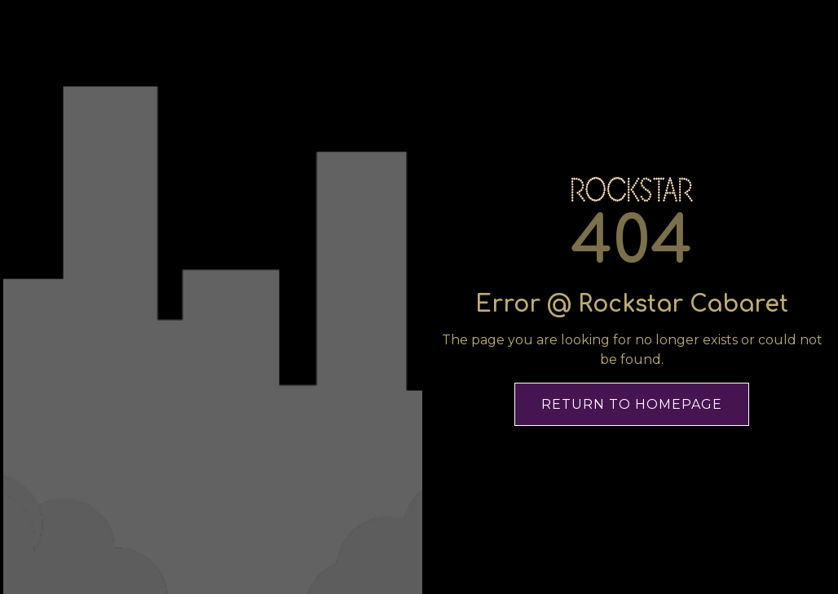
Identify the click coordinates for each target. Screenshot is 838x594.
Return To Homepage (631, 404)
